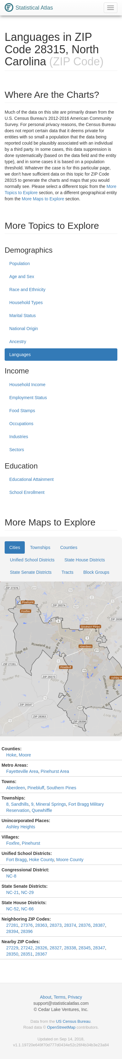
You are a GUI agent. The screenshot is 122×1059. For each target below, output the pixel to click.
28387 (99, 925)
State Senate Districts (31, 572)
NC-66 (27, 908)
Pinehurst (31, 843)
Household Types (26, 302)
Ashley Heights (20, 826)
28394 (12, 931)
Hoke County (41, 859)
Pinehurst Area (55, 771)
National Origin (23, 328)
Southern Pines (61, 787)
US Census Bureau (73, 1021)
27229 (12, 947)
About (45, 997)
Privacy (75, 997)
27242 (27, 947)
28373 (56, 925)
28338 (70, 947)
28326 (41, 947)
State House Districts (84, 559)
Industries (18, 436)
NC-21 (12, 892)
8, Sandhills (17, 804)
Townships (40, 547)
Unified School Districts (32, 559)
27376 (27, 925)
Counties (68, 547)
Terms (59, 997)
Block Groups (96, 572)
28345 (85, 947)
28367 (41, 954)
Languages (20, 354)
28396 (27, 931)
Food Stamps (22, 410)
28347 (99, 947)
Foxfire (13, 843)
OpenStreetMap (61, 1027)
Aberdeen (15, 787)
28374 (70, 925)
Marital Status (22, 315)
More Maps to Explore (43, 198)
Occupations (21, 423)
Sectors (16, 449)
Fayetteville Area (22, 771)
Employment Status (28, 397)
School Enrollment (27, 492)
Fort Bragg (16, 859)
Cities (14, 547)
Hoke (11, 754)
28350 (12, 954)
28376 (85, 925)
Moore (25, 754)
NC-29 (27, 892)
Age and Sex (21, 276)
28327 (56, 947)
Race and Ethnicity (27, 289)
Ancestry (17, 341)
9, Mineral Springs (48, 804)
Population (19, 263)
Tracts (67, 572)
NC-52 (12, 908)
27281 (12, 925)
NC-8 (11, 876)
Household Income (27, 384)
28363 (41, 925)
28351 (27, 954)
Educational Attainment (31, 479)
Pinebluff (36, 787)
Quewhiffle (42, 810)
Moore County (70, 859)
